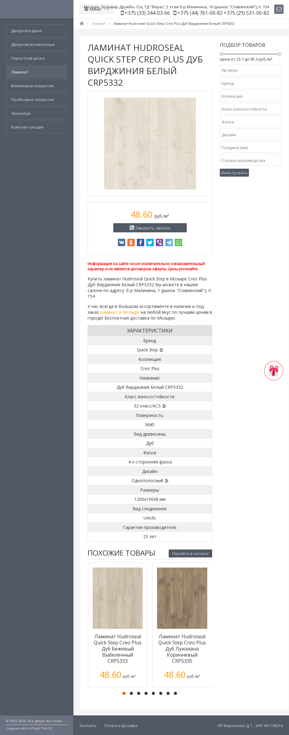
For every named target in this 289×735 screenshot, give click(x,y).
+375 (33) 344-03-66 (147, 12)
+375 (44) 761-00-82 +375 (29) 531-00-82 (223, 12)
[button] (124, 693)
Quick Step (147, 350)
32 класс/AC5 (147, 406)
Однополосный (147, 480)
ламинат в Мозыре (120, 312)
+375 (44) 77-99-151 (40, 728)
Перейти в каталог (190, 553)
